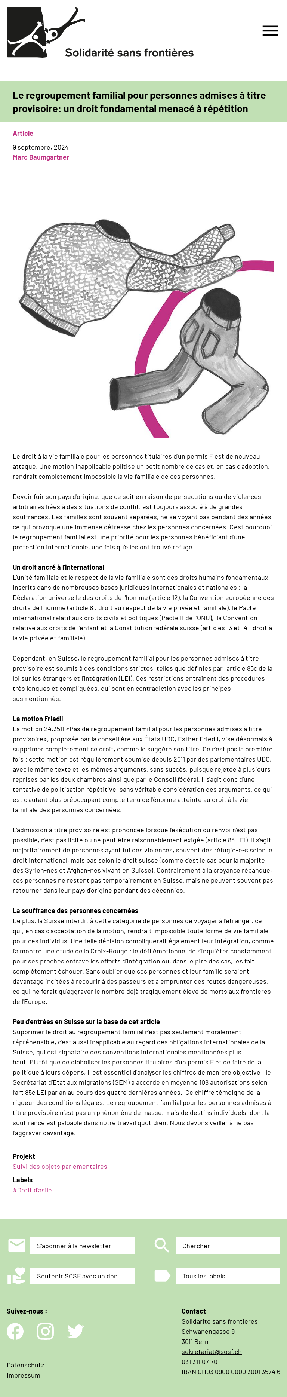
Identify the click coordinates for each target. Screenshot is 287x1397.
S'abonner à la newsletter (74, 1245)
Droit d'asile (34, 1190)
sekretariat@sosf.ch (212, 1351)
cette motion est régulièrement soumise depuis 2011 (107, 759)
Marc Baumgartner (41, 157)
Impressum (23, 1375)
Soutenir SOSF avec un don (77, 1276)
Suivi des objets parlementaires (60, 1166)
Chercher (196, 1245)
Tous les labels (203, 1276)
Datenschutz (25, 1365)
